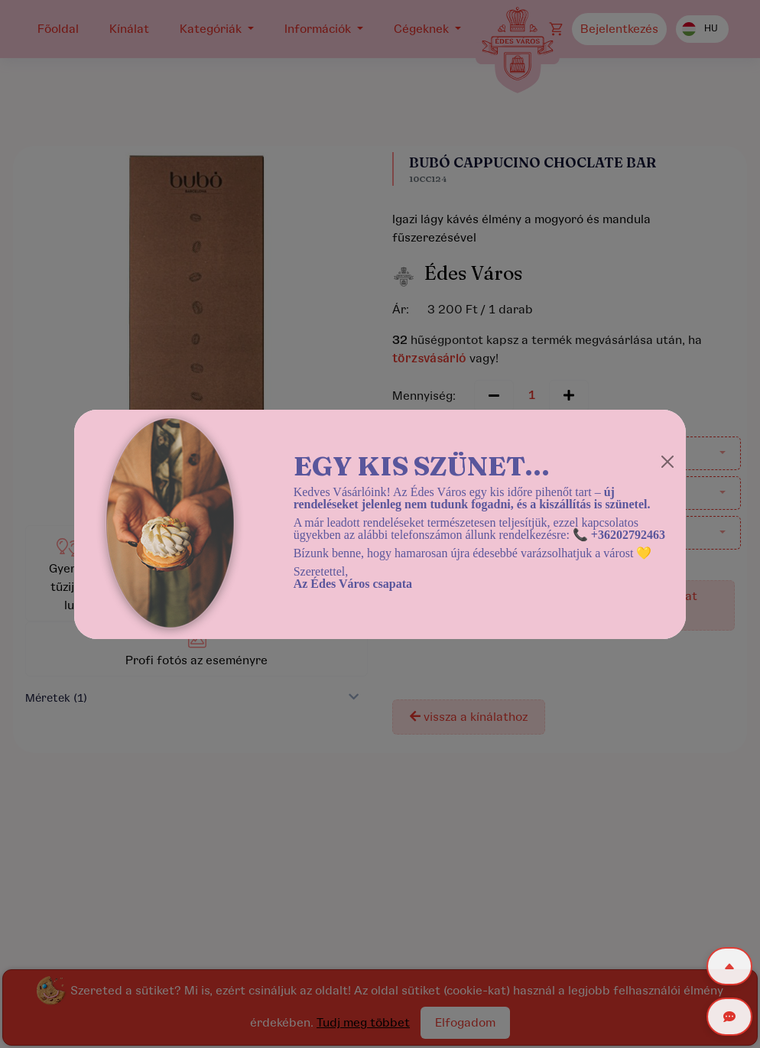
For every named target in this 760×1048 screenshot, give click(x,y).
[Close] (667, 462)
